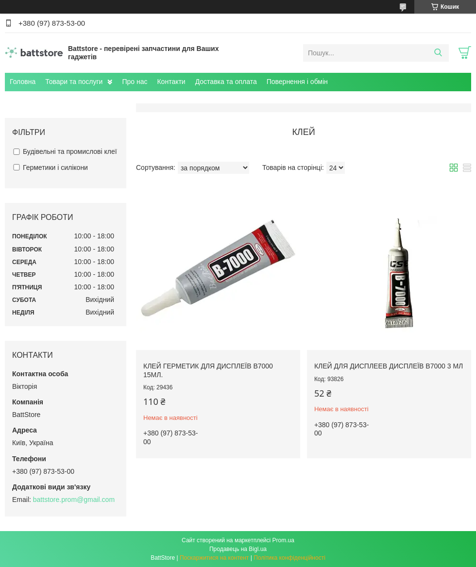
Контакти (171, 81)
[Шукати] (438, 53)
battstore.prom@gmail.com (74, 499)
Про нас (134, 81)
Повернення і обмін (297, 81)
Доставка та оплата (226, 81)
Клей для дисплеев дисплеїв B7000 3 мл (388, 366)
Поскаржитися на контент (214, 557)
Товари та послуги (73, 81)
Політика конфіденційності (289, 557)
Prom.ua (283, 540)
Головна (22, 81)
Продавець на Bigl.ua (238, 549)
